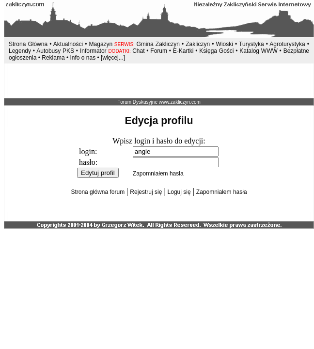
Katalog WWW (259, 51)
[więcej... (112, 57)
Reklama (53, 57)
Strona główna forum (98, 192)
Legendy (20, 51)
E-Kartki (184, 51)
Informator (93, 51)
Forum (158, 51)
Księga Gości (216, 51)
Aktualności (68, 44)
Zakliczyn (198, 44)
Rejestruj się (146, 192)
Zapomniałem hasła (158, 173)
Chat (139, 51)
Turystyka (251, 44)
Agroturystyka (288, 44)
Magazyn (101, 44)
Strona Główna (28, 44)
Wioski (224, 44)
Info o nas (82, 57)
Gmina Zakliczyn (157, 44)
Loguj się (179, 192)
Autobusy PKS (55, 51)
